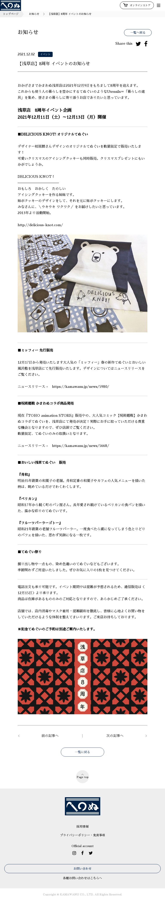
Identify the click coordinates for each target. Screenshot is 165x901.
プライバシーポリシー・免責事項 (82, 835)
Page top (83, 775)
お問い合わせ (82, 868)
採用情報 (82, 826)
